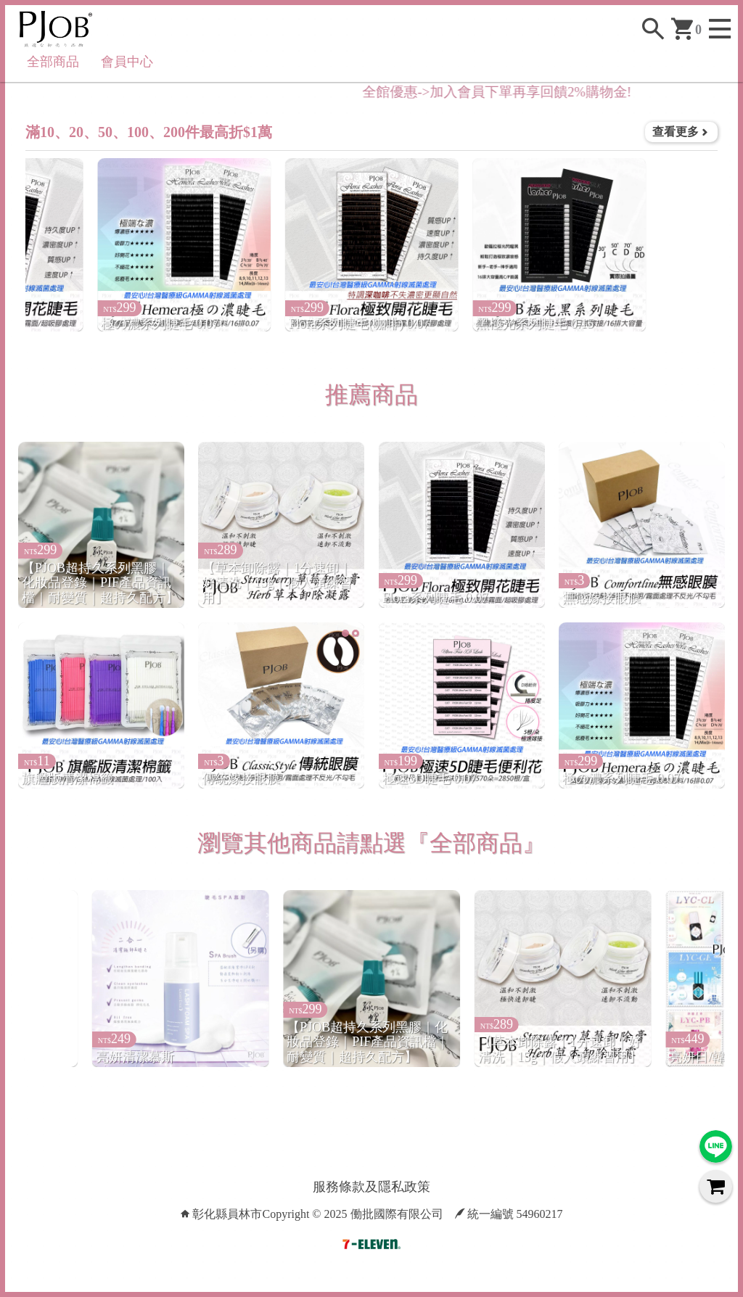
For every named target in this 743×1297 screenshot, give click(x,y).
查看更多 (681, 131)
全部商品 (53, 61)
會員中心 (127, 61)
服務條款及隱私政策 (371, 1186)
